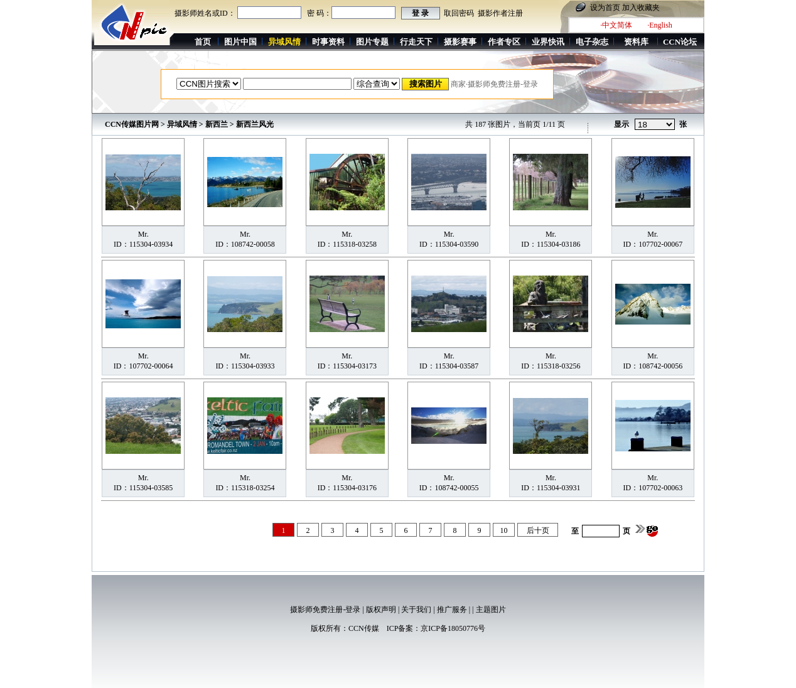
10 (504, 530)
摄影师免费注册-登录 (325, 609)
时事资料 (328, 41)
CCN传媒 (363, 628)
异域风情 (182, 124)
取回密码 (459, 13)
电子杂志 (592, 41)
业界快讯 (548, 41)
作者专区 (504, 41)
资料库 (636, 41)
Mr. (143, 234)
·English (659, 25)
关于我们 (416, 609)
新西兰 (216, 124)
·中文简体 (616, 25)
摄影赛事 (460, 41)
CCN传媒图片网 (132, 124)
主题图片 (491, 609)
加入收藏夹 (641, 7)
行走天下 (416, 41)
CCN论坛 (680, 41)
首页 (203, 41)
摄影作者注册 (500, 13)
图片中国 (240, 41)
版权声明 (381, 609)
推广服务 (452, 609)
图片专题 (372, 41)
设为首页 (605, 7)
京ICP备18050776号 (453, 628)
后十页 (538, 530)
